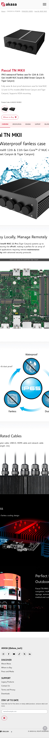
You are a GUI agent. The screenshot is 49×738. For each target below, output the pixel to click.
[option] (24, 41)
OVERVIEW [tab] (5, 124)
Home (3, 11)
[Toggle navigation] (44, 4)
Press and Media (7, 672)
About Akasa (6, 664)
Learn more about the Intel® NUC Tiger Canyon (24, 259)
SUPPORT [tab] (37, 124)
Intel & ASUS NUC (40, 11)
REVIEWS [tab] (28, 124)
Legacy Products (7, 682)
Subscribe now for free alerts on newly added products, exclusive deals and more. (24, 705)
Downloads (5, 694)
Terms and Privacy (8, 690)
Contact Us (5, 686)
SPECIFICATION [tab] (16, 124)
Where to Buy (10, 117)
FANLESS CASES (27, 11)
